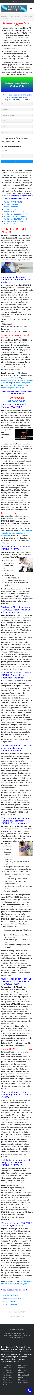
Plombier (16, 16)
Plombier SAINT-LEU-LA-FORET (17, 1312)
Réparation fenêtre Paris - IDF (14, 1335)
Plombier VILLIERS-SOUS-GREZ (15, 209)
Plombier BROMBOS (11, 224)
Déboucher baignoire (22, 383)
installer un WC (16, 378)
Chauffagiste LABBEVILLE (10, 1302)
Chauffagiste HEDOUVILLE (10, 1295)
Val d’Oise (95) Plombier (26, 16)
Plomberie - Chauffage (7, 16)
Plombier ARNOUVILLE (16, 1316)
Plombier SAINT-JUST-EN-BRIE (15, 217)
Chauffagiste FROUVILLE (10, 1305)
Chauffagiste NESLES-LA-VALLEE (12, 1298)
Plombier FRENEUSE (11, 207)
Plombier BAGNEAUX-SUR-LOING (15, 219)
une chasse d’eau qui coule (14, 385)
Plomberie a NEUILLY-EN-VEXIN (7, 1382)
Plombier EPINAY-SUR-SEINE (14, 221)
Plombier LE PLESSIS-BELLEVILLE (16, 214)
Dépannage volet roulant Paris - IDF (16, 1333)
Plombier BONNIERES (11, 204)
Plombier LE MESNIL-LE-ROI (14, 212)
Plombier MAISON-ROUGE (13, 202)
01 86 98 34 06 (16, 1)
